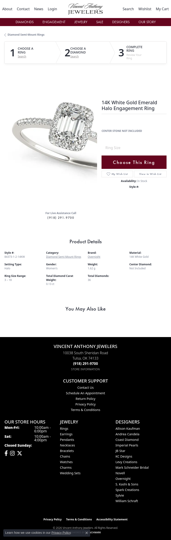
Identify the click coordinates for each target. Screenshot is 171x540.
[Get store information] (85, 369)
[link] (7, 9)
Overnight (94, 257)
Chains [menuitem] (65, 456)
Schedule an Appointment (85, 393)
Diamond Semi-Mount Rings (26, 35)
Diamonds (25, 22)
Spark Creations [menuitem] (127, 490)
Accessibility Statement (112, 519)
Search (22, 56)
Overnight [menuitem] (123, 479)
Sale (99, 22)
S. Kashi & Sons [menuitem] (127, 484)
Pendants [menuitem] (67, 440)
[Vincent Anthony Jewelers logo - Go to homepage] (85, 9)
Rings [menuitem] (64, 428)
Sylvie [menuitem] (120, 495)
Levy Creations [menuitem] (126, 462)
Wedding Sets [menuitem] (70, 473)
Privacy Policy (85, 404)
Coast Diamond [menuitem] (127, 440)
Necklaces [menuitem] (67, 445)
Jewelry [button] (80, 22)
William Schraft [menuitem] (127, 501)
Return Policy (86, 399)
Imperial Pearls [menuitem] (127, 445)
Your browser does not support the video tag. (71, 137)
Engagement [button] (54, 22)
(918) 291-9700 (60, 218)
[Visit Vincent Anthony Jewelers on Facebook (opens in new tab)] (6, 453)
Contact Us (85, 387)
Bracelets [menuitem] (67, 451)
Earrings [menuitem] (66, 434)
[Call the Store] (85, 363)
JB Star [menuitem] (120, 451)
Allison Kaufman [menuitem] (128, 428)
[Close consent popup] (86, 533)
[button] (52, 9)
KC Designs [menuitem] (124, 456)
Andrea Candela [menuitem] (127, 434)
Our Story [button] (147, 22)
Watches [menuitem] (66, 462)
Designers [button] (121, 22)
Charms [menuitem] (65, 467)
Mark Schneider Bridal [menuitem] (132, 467)
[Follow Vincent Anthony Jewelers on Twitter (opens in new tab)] (19, 453)
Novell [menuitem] (120, 473)
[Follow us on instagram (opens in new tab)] (12, 453)
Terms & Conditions (85, 410)
